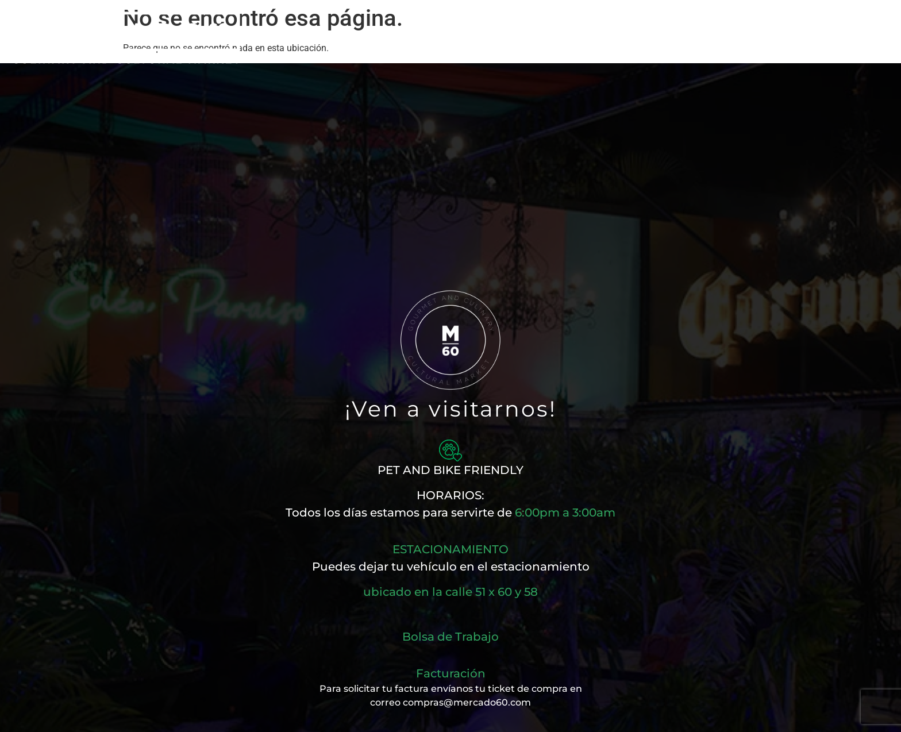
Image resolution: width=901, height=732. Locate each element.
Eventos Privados (632, 37)
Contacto (725, 37)
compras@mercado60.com (467, 702)
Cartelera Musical (523, 37)
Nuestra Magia (307, 37)
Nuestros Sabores (412, 37)
